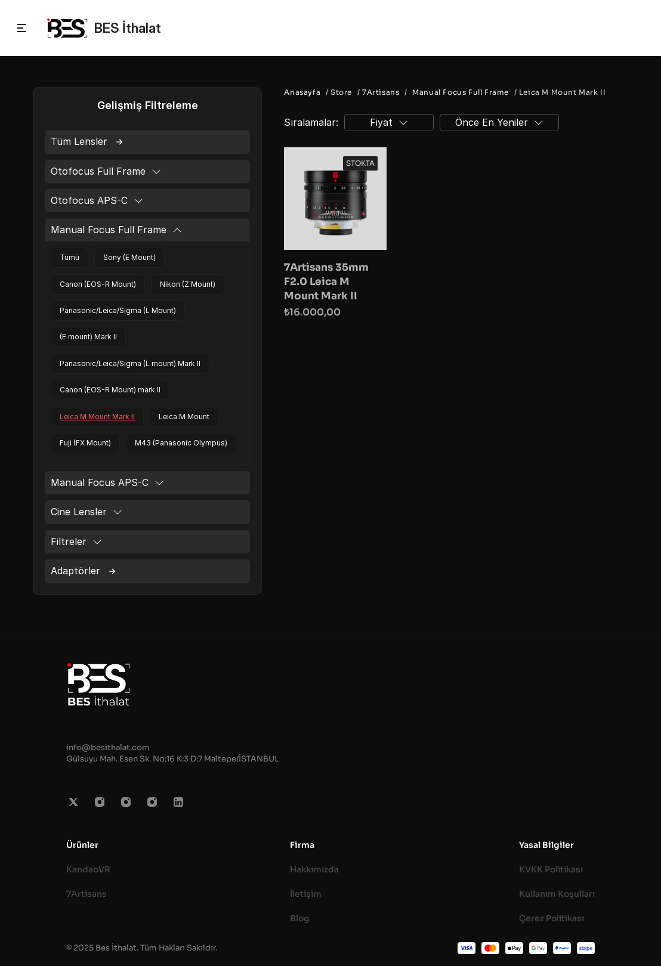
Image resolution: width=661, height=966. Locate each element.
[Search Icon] (639, 28)
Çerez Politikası (551, 918)
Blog (300, 918)
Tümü (69, 257)
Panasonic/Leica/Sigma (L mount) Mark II (130, 363)
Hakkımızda (314, 869)
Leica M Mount (184, 416)
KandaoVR (88, 869)
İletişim (306, 893)
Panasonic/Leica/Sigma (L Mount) (118, 310)
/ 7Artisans (377, 92)
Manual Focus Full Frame (460, 92)
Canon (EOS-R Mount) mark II (110, 389)
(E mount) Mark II (88, 336)
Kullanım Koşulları (557, 893)
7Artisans (86, 893)
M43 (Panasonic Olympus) (181, 442)
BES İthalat (127, 28)
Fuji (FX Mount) (85, 442)
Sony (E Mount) (129, 257)
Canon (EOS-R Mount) (98, 284)
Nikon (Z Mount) (187, 284)
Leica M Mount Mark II (97, 416)
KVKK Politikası (551, 869)
